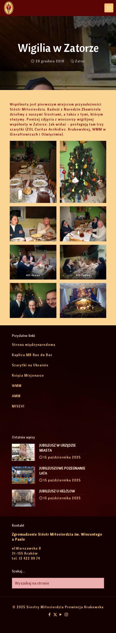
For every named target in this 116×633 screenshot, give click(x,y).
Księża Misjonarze (28, 375)
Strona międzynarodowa (33, 344)
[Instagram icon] (66, 614)
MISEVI (18, 406)
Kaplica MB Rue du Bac (32, 355)
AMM (16, 396)
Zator (80, 61)
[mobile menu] (108, 7)
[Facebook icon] (50, 614)
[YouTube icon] (61, 614)
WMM (17, 385)
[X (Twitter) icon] (55, 614)
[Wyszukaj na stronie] (58, 583)
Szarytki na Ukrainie (30, 365)
